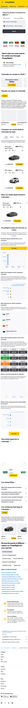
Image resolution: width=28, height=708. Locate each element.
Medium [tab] (12, 137)
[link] (11, 84)
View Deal (14, 124)
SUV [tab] (22, 137)
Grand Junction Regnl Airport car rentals (11, 576)
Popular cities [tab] (17, 565)
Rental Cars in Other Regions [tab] (9, 562)
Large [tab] (17, 137)
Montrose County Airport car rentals (10, 581)
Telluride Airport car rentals (8, 589)
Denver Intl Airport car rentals (9, 572)
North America (7, 647)
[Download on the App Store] (14, 696)
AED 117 (5, 14)
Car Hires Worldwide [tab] (18, 558)
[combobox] (7, 18)
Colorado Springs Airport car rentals (10, 574)
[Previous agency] (3, 463)
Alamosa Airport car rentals (8, 587)
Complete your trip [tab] (6, 565)
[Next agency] (24, 463)
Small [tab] (6, 137)
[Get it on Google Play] (5, 696)
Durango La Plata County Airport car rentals (12, 578)
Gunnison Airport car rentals (8, 585)
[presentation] (9, 14)
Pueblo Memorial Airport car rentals (10, 593)
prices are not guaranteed (7, 632)
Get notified (18, 64)
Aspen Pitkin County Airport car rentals (11, 583)
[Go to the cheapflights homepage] (10, 2)
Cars (2, 647)
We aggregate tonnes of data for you (14, 639)
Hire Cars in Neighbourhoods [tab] (9, 555)
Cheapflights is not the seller (14, 637)
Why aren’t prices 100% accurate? (14, 642)
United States (14, 647)
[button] (2, 2)
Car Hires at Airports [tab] (7, 551)
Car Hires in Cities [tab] (6, 558)
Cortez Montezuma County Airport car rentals (12, 591)
